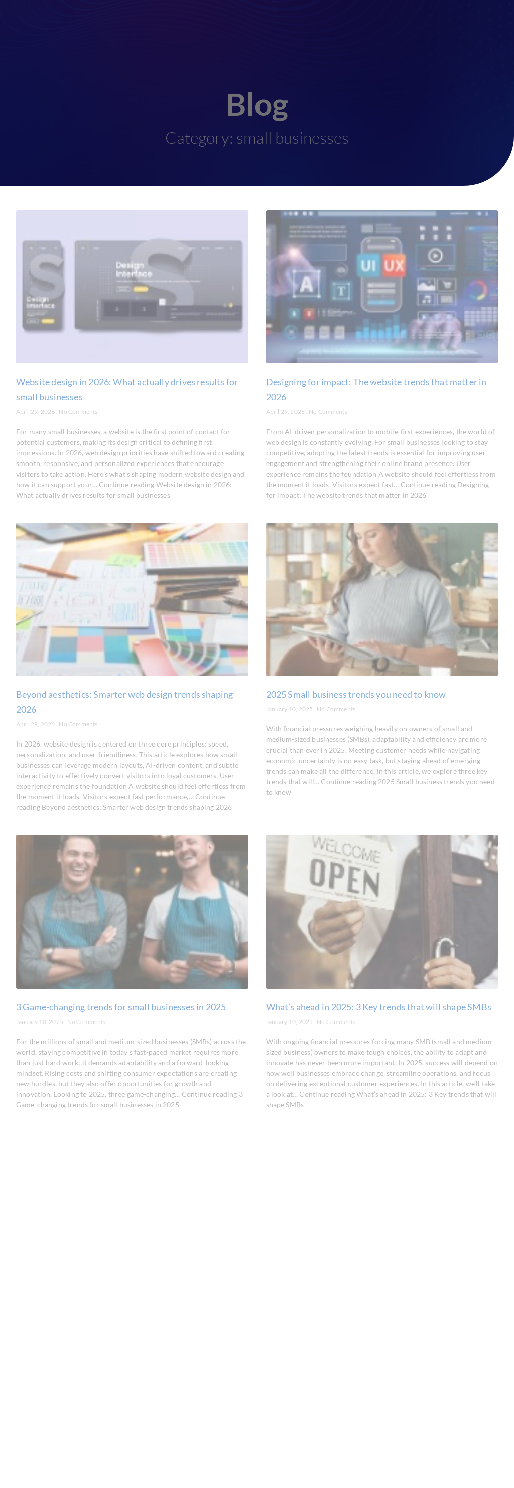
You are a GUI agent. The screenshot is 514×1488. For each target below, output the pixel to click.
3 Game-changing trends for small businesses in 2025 (121, 1006)
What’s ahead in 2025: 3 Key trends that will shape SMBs (378, 1006)
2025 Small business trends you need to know (356, 694)
